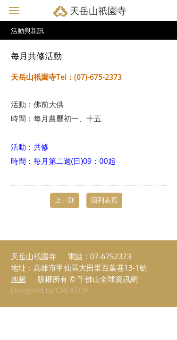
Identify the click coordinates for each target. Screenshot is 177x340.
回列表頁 (104, 200)
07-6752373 (110, 256)
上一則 (65, 200)
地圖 (18, 279)
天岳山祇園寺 (98, 10)
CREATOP (72, 290)
